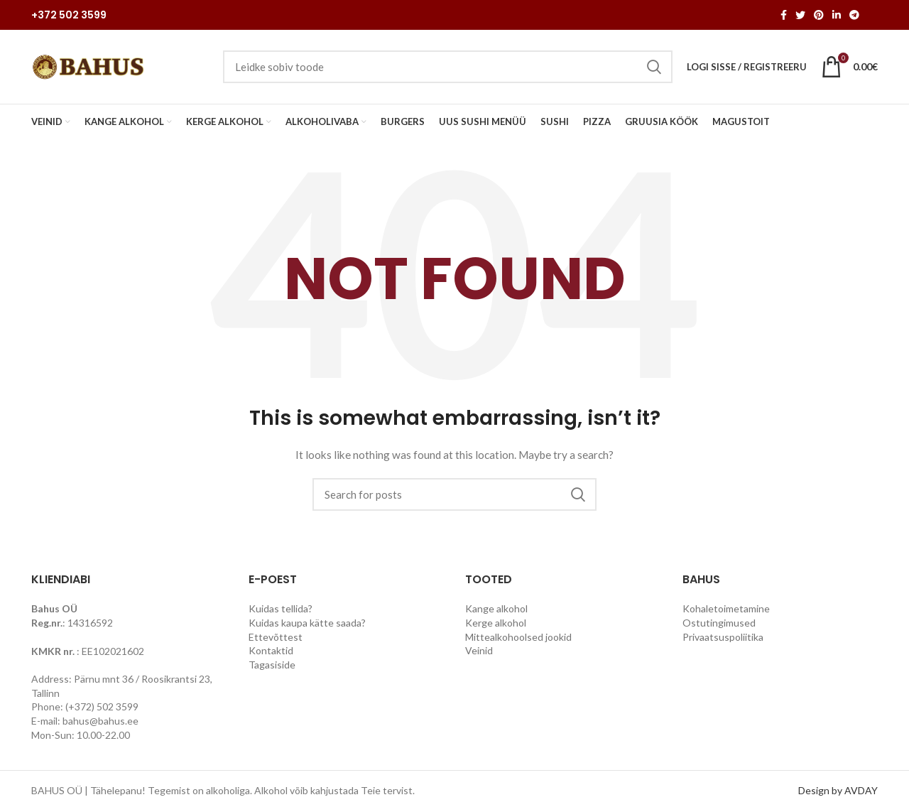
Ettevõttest (276, 637)
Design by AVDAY (838, 790)
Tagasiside (272, 665)
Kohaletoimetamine (726, 608)
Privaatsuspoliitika (722, 637)
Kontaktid (271, 650)
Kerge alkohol (495, 623)
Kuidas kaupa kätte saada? (307, 623)
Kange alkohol (496, 608)
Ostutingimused (719, 623)
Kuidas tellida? (280, 608)
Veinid (479, 650)
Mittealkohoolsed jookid (518, 637)
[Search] (454, 494)
